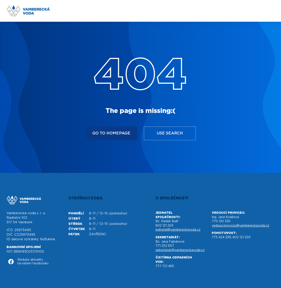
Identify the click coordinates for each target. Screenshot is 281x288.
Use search (170, 133)
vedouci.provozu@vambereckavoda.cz (240, 225)
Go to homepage (111, 133)
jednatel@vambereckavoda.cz (177, 229)
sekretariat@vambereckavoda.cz (180, 250)
